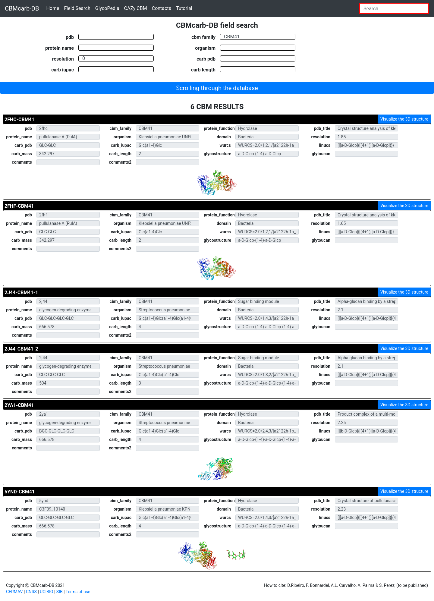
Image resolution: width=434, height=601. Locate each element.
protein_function (219, 128)
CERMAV (14, 591)
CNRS (31, 591)
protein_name (19, 136)
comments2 (120, 162)
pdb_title (322, 128)
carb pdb (206, 58)
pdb (70, 37)
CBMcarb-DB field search (217, 25)
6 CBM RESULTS (217, 106)
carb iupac (62, 69)
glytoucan (321, 153)
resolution (63, 58)
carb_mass (21, 153)
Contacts (161, 8)
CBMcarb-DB (22, 8)
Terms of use (78, 591)
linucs (324, 145)
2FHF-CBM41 (19, 206)
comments (22, 162)
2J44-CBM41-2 (21, 349)
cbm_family (120, 128)
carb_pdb (23, 145)
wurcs (225, 145)
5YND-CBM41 (20, 492)
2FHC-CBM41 (19, 119)
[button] (217, 88)
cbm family (203, 37)
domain (224, 136)
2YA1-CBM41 (19, 405)
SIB (59, 591)
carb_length (120, 153)
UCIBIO (46, 591)
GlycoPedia (107, 8)
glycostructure (217, 153)
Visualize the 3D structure (404, 119)
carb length (203, 69)
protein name (59, 48)
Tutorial (184, 8)
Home (52, 8)
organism (205, 48)
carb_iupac (121, 145)
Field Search (77, 8)
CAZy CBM (135, 8)
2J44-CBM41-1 (21, 292)
